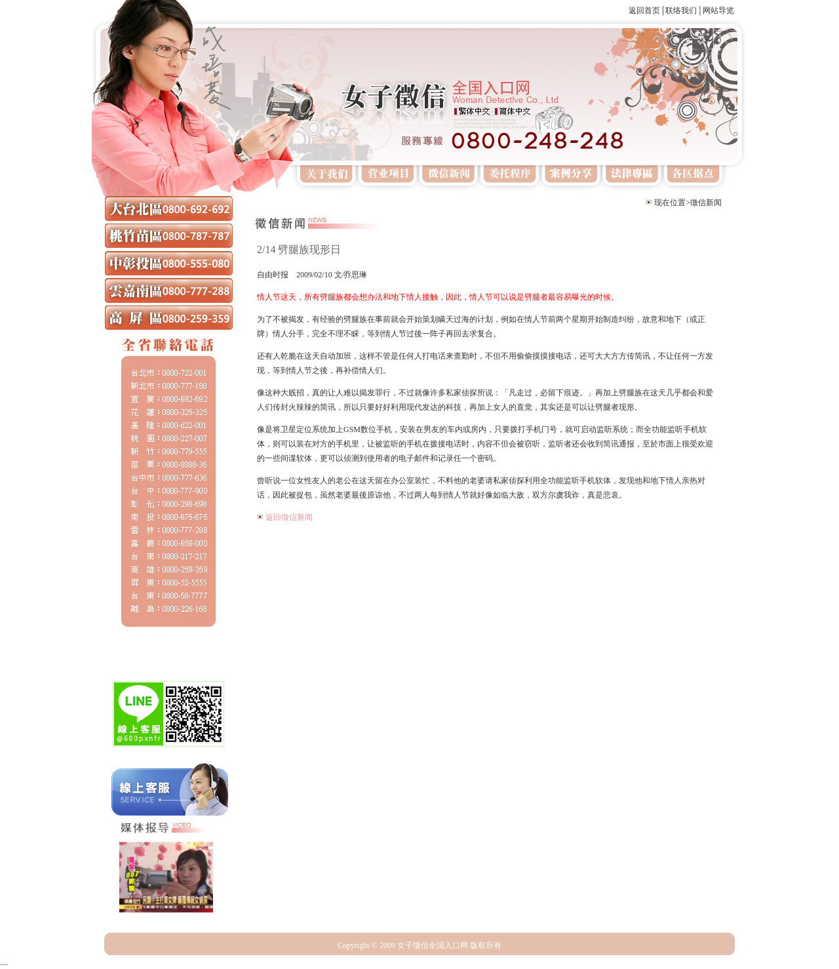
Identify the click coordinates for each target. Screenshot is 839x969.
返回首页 (644, 10)
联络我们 (681, 10)
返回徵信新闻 (289, 517)
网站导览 (718, 10)
